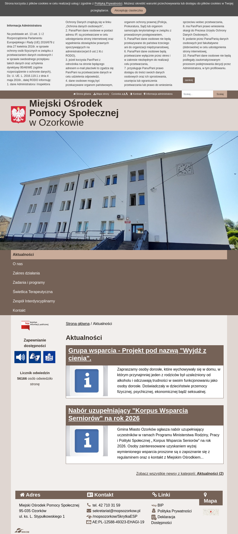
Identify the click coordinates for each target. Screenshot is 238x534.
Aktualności (23, 255)
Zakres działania (26, 273)
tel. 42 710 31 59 (103, 505)
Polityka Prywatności (171, 511)
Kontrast (136, 94)
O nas (18, 264)
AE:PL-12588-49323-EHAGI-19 (115, 522)
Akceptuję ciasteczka (128, 10)
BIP (157, 505)
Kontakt (19, 310)
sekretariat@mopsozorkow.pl (113, 511)
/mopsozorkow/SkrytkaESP (111, 516)
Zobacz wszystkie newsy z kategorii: (180, 474)
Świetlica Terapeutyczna (33, 292)
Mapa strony (101, 94)
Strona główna (82, 94)
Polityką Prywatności (108, 3)
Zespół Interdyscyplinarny (34, 301)
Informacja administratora (158, 94)
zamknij (189, 80)
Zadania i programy (29, 282)
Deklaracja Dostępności (163, 520)
